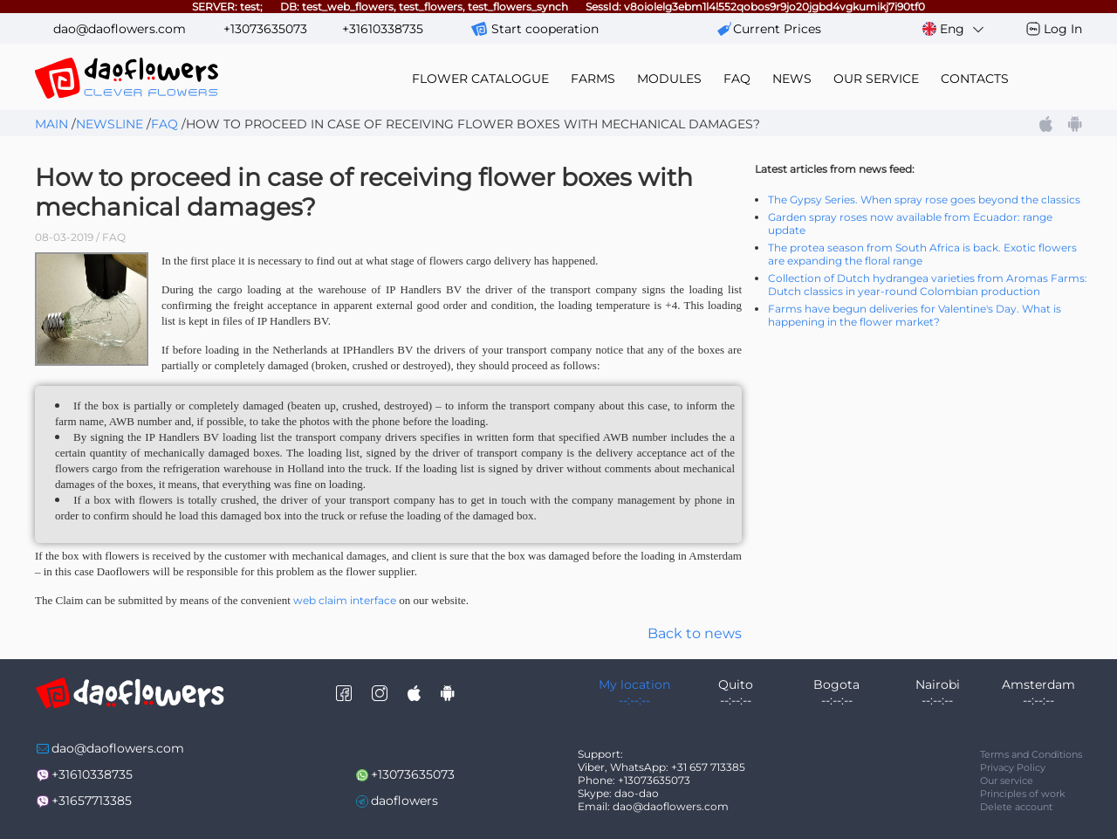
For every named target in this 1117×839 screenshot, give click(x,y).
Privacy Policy (1012, 767)
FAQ (736, 78)
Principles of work (1023, 793)
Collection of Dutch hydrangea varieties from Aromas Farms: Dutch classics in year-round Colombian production (927, 285)
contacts (975, 78)
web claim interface (344, 600)
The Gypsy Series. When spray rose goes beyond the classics (924, 199)
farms (593, 78)
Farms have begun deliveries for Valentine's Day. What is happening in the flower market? (914, 315)
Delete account (1016, 807)
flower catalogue (480, 78)
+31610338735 (382, 29)
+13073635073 (265, 29)
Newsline (109, 124)
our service (876, 78)
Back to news (695, 633)
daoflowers (404, 800)
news (792, 78)
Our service (1006, 780)
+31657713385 (91, 800)
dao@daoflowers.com (119, 29)
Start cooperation (545, 29)
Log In (1063, 29)
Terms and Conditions (1031, 754)
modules (669, 78)
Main (51, 124)
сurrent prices (777, 29)
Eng (954, 29)
